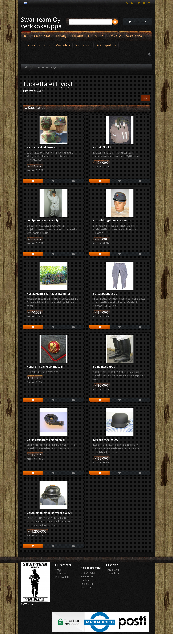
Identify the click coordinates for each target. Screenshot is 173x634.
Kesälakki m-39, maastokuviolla (48, 293)
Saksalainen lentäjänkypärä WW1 (49, 512)
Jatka (145, 98)
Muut (99, 36)
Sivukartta (86, 580)
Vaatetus (63, 45)
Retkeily (114, 36)
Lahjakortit (112, 570)
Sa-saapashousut (105, 293)
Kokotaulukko (63, 577)
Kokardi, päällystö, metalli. (45, 366)
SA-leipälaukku (103, 147)
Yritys (58, 570)
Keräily (61, 36)
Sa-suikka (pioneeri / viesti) (112, 220)
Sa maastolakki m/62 (41, 147)
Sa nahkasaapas (104, 366)
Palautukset (88, 576)
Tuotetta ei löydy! (45, 67)
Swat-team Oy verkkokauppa (41, 22)
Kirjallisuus (80, 36)
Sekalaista (134, 36)
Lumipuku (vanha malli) (42, 220)
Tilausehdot (62, 573)
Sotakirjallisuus (38, 45)
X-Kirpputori (106, 45)
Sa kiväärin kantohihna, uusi (46, 439)
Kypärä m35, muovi (106, 439)
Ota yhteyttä (88, 572)
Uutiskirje (86, 587)
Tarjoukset (112, 573)
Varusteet (83, 45)
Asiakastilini (87, 583)
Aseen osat (41, 36)
